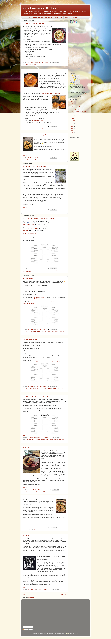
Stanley (55, 211)
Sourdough (41, 128)
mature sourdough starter (38, 120)
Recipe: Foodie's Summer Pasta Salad (34, 23)
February (74, 118)
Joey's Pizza (25, 230)
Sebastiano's (63, 388)
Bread (27, 128)
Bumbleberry (28, 491)
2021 (72, 101)
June (73, 105)
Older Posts (62, 594)
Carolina (33, 491)
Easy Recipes (48, 17)
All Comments (26, 629)
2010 (72, 132)
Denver (42, 270)
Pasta (31, 529)
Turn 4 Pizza (59, 333)
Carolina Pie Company (29, 448)
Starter (58, 211)
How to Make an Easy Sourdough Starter (34, 166)
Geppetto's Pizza (28, 298)
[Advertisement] (79, 49)
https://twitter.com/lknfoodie (29, 303)
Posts (25, 627)
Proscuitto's (45, 231)
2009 (72, 134)
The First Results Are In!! (30, 339)
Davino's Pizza (51, 331)
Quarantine (33, 211)
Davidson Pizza (44, 331)
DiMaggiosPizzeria (32, 233)
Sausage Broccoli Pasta (29, 497)
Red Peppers (39, 529)
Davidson (47, 439)
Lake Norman (25, 333)
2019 (72, 123)
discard (33, 159)
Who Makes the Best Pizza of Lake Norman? (35, 397)
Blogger (76, 633)
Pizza (24, 271)
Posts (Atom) (31, 597)
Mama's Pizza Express (37, 231)
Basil (27, 64)
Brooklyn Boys (29, 388)
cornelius (43, 439)
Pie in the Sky (45, 333)
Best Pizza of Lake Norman (32, 270)
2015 (72, 126)
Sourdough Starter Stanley (46, 159)
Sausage (44, 529)
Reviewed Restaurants (37, 17)
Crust (41, 491)
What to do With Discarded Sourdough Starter (36, 135)
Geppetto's (46, 270)
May (73, 115)
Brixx (39, 270)
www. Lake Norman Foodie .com (41, 8)
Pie (55, 491)
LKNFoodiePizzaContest (36, 333)
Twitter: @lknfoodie (43, 407)
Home (24, 17)
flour (30, 211)
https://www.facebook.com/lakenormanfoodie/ (43, 301)
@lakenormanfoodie (32, 407)
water (62, 211)
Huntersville (52, 270)
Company (38, 491)
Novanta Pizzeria (27, 536)
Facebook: (25, 407)
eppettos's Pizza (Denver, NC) (30, 228)
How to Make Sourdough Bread (31, 71)
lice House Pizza (27, 226)
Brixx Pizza (36, 297)
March (73, 116)
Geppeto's (57, 331)
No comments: (45, 62)
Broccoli (27, 529)
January (74, 120)
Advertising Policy (58, 17)
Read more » (25, 60)
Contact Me (67, 17)
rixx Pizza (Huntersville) (28, 224)
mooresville (63, 270)
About (29, 17)
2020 (27, 159)
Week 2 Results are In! (29, 278)
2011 (72, 130)
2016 (72, 124)
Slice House (28, 271)
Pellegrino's (54, 388)
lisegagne (67, 633)
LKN (30, 333)
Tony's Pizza (25, 390)
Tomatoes (34, 64)
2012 (72, 128)
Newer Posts (26, 594)
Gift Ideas (74, 17)
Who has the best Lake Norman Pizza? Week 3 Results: (38, 218)
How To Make (32, 128)
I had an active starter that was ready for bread (53, 93)
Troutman (35, 441)
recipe (30, 64)
